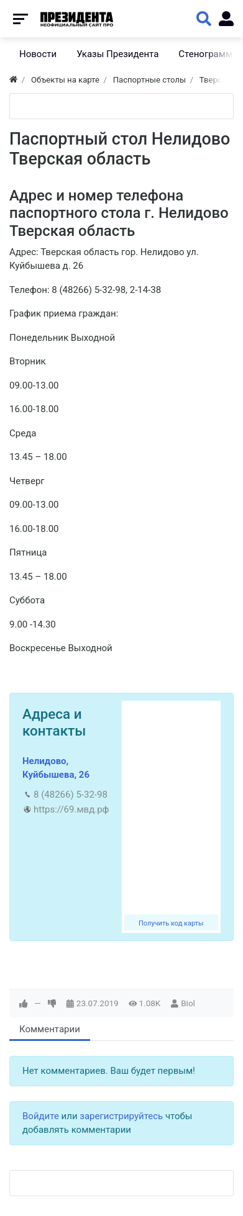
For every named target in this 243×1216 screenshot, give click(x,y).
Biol (188, 1003)
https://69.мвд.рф (71, 809)
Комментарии (49, 1029)
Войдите (40, 1116)
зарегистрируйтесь (121, 1116)
